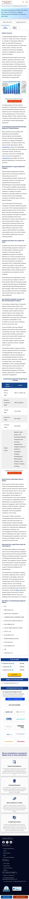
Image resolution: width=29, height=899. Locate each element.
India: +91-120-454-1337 (8, 875)
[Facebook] (3, 842)
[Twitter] (7, 842)
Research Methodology (8, 848)
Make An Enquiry (6, 897)
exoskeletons (6, 147)
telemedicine (6, 158)
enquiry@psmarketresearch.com (10, 683)
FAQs (4, 855)
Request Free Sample (20, 897)
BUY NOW (14, 674)
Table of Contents (14, 28)
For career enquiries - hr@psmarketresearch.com (14, 881)
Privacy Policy (6, 865)
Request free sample (14, 101)
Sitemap (4, 870)
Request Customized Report (15, 699)
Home (3, 6)
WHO (17, 590)
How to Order (5, 863)
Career (4, 850)
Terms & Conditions (7, 867)
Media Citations (6, 853)
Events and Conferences (8, 857)
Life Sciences (8, 6)
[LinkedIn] (11, 842)
